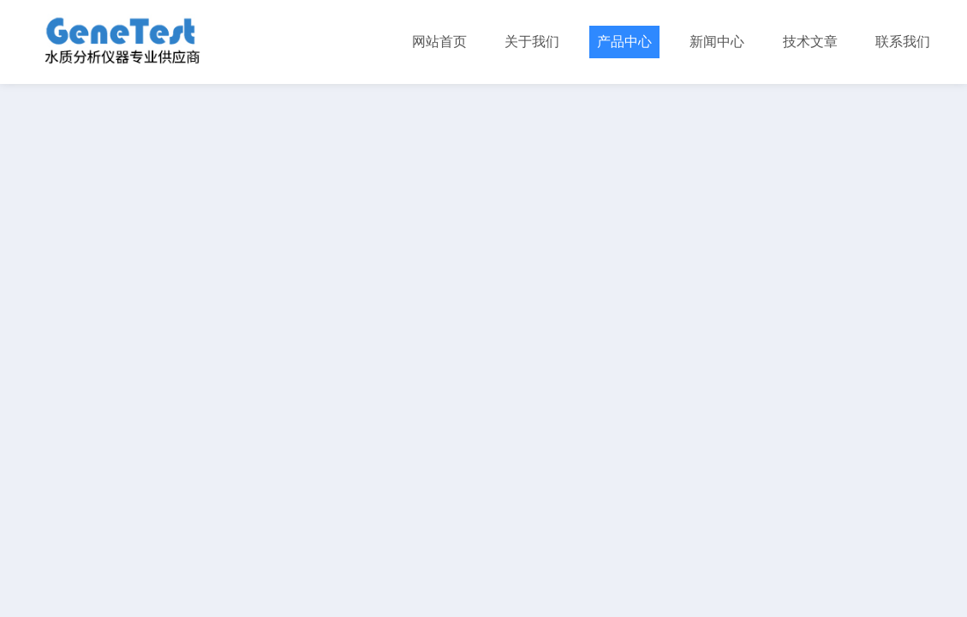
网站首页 (439, 41)
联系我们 (902, 41)
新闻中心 (716, 41)
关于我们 (531, 41)
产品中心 (624, 41)
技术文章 (810, 41)
